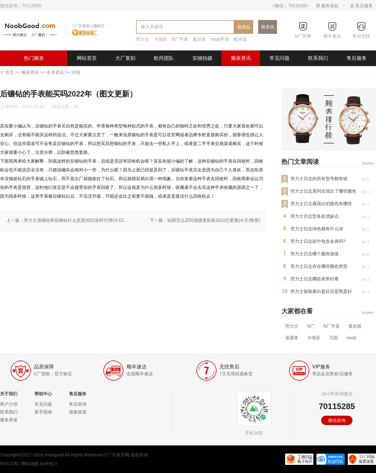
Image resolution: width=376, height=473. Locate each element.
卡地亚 (160, 39)
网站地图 (30, 463)
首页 (9, 72)
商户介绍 (9, 404)
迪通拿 (291, 337)
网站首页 (87, 58)
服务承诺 (9, 419)
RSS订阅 (9, 463)
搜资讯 (267, 26)
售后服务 (364, 5)
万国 (333, 337)
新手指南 (43, 411)
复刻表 (199, 39)
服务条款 (330, 5)
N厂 (311, 326)
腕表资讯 (241, 58)
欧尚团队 (164, 58)
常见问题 (279, 58)
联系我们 (318, 58)
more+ (368, 163)
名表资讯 (55, 72)
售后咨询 (77, 404)
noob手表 (220, 39)
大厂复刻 (125, 58)
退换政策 (77, 411)
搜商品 (243, 26)
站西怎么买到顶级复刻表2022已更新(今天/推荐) (213, 220)
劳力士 (142, 39)
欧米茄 (240, 39)
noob (351, 337)
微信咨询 (337, 420)
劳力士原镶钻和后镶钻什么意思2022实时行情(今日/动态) (77, 220)
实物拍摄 (202, 58)
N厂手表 (180, 39)
